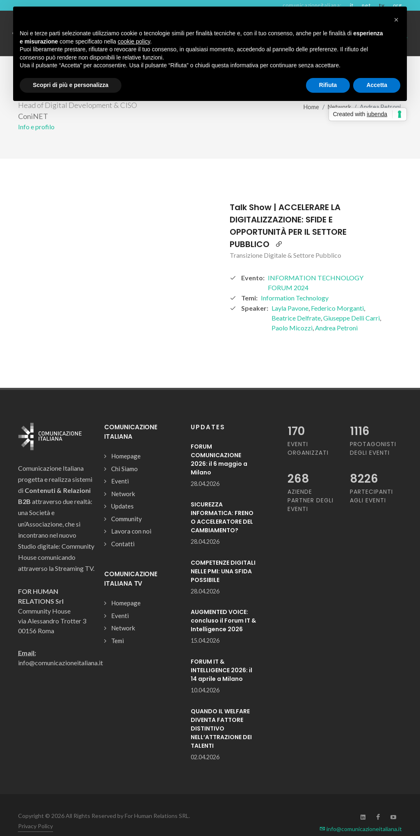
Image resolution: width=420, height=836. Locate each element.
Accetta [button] (376, 85)
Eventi (120, 466)
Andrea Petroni (336, 313)
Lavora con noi (131, 516)
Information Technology (295, 283)
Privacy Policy (35, 811)
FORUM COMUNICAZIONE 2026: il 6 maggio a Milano (219, 445)
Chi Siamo (124, 454)
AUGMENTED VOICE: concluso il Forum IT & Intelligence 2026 (223, 606)
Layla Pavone (290, 294)
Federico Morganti (337, 294)
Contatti (123, 529)
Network (123, 479)
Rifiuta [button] (328, 85)
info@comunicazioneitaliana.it (361, 814)
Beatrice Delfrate (296, 303)
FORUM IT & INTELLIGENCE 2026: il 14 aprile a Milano (221, 656)
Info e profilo (36, 112)
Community (126, 504)
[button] (396, 19)
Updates (122, 491)
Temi (117, 626)
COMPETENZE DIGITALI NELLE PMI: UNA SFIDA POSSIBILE (223, 557)
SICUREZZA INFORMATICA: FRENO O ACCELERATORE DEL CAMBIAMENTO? (222, 503)
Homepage (126, 441)
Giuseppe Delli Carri (351, 303)
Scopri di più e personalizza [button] (70, 85)
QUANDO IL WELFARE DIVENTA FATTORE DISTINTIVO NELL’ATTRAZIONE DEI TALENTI (221, 714)
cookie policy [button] (134, 41)
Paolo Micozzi (292, 313)
